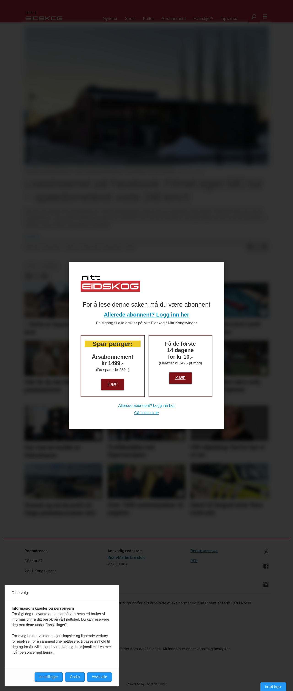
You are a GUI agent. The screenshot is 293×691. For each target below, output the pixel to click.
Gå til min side (146, 413)
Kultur (148, 18)
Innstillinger (273, 686)
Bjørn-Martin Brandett (126, 557)
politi (32, 266)
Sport (130, 18)
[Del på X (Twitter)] (257, 247)
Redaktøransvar (204, 550)
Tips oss (228, 18)
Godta (75, 677)
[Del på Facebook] (250, 247)
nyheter (49, 266)
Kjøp (113, 384)
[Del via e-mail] (264, 247)
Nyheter (110, 18)
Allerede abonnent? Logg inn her (146, 314)
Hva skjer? (203, 18)
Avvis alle (99, 677)
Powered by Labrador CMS (146, 684)
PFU (194, 561)
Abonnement (173, 18)
